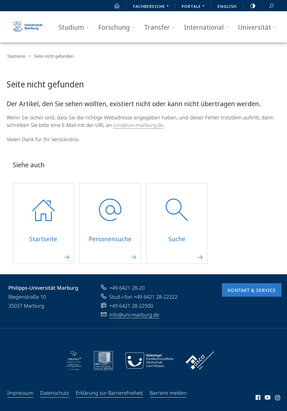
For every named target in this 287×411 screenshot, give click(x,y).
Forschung (118, 27)
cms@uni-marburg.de (138, 124)
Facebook (257, 397)
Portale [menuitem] (195, 6)
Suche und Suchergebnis (268, 6)
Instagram (277, 397)
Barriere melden (168, 392)
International (208, 27)
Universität (258, 27)
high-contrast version (250, 6)
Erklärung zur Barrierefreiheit (109, 392)
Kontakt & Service (252, 289)
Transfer (161, 27)
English (227, 6)
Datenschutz (54, 392)
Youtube (266, 397)
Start (114, 6)
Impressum (20, 392)
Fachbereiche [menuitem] (152, 6)
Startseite (16, 56)
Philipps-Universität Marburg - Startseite (28, 26)
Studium (75, 27)
